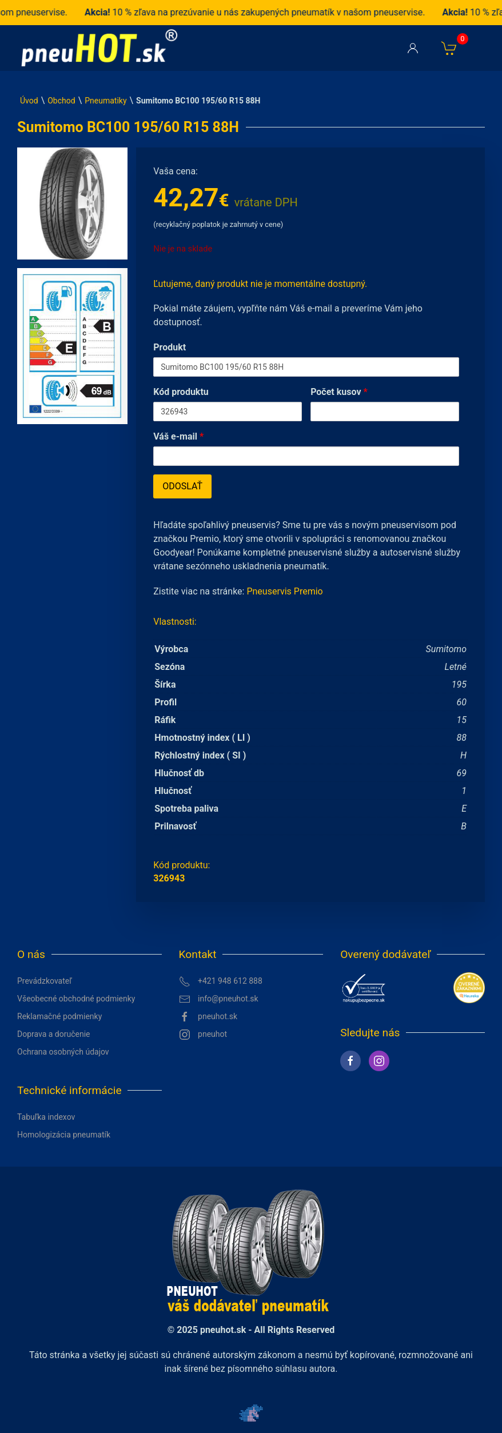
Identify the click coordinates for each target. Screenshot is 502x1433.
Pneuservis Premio (284, 591)
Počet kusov (339, 391)
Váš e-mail (178, 436)
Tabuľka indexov (46, 1116)
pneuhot (203, 1034)
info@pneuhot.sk (218, 999)
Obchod (61, 100)
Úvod (29, 100)
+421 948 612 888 (220, 981)
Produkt (169, 347)
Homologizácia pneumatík (63, 1134)
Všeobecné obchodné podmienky (76, 998)
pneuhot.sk (208, 1017)
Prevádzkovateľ (44, 980)
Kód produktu (181, 391)
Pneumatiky (105, 100)
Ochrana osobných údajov (63, 1051)
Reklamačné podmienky (59, 1016)
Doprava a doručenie (53, 1034)
